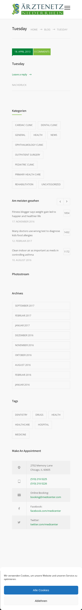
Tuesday (18, 63)
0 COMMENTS (42, 51)
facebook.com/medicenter (45, 511)
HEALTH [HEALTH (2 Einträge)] (56, 414)
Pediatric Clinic (24, 164)
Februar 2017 (23, 315)
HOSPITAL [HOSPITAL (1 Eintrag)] (43, 424)
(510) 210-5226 (38, 483)
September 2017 (24, 305)
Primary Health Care (28, 174)
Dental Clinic (49, 125)
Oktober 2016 (23, 355)
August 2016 (23, 365)
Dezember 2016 (24, 335)
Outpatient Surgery (27, 154)
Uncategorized (51, 184)
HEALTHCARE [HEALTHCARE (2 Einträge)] (22, 424)
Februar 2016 (23, 375)
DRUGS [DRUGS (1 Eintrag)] (39, 414)
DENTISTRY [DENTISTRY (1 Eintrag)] (21, 414)
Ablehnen (41, 600)
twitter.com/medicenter (44, 524)
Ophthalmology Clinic (29, 144)
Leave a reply (19, 74)
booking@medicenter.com (45, 497)
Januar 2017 (22, 325)
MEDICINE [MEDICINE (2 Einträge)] (20, 434)
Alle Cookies (41, 590)
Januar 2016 (22, 384)
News (54, 135)
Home (34, 29)
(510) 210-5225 (38, 479)
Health (38, 135)
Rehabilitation (24, 184)
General (20, 135)
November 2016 (24, 345)
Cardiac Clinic (24, 125)
